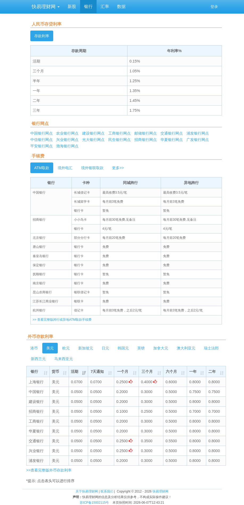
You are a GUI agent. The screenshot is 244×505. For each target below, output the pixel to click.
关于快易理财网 (87, 491)
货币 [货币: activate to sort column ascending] (55, 371)
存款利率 (41, 36)
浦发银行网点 (198, 133)
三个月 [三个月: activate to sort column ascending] (147, 371)
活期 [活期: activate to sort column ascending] (74, 371)
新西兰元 (38, 359)
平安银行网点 (41, 146)
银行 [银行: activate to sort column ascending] (34, 371)
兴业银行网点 (67, 139)
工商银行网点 (119, 133)
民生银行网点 (119, 139)
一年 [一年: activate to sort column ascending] (193, 371)
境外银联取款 (92, 168)
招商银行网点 (145, 139)
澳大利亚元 (186, 348)
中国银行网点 (41, 133)
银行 (88, 6)
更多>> (118, 168)
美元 (50, 348)
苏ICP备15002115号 (94, 502)
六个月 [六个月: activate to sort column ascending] (171, 371)
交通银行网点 (171, 133)
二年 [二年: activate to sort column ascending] (212, 371)
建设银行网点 (93, 133)
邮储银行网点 (145, 133)
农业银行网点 (67, 133)
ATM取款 (41, 168)
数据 (121, 6)
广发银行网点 (198, 139)
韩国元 (123, 348)
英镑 (141, 348)
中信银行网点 (41, 139)
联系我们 (107, 491)
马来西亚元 (63, 359)
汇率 (105, 6)
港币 (34, 348)
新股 (72, 6)
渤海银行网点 (67, 146)
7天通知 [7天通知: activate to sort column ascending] (97, 371)
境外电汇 (65, 168)
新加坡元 (85, 348)
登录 (214, 7)
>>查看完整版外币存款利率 (49, 470)
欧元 (66, 348)
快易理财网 (45, 6)
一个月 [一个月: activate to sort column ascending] (122, 371)
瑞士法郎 (211, 348)
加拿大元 (160, 348)
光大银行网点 (93, 139)
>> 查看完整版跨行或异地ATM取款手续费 (62, 320)
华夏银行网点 (171, 139)
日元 (105, 348)
